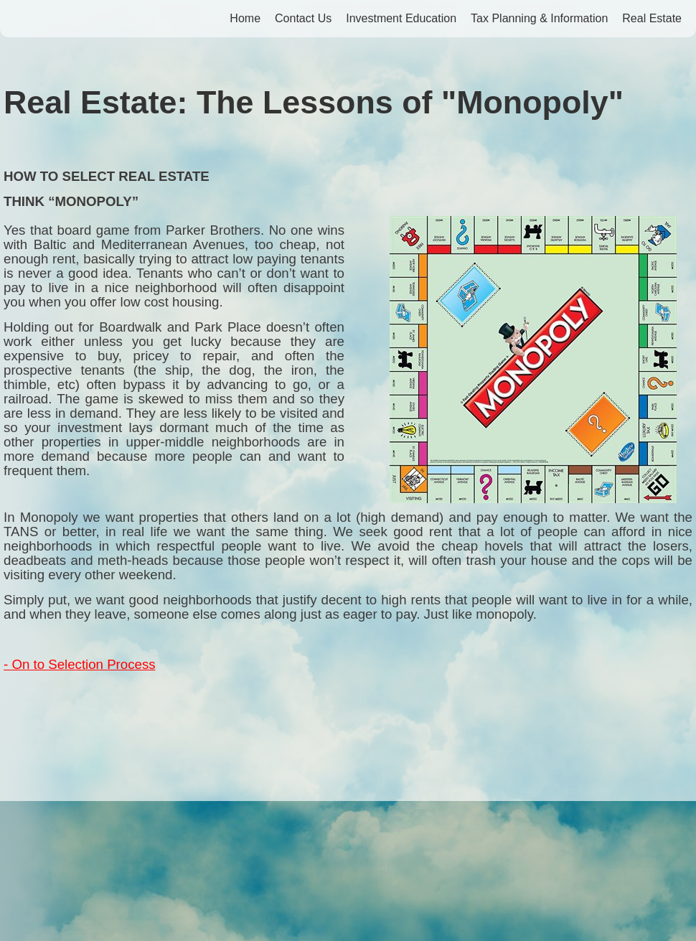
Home (245, 18)
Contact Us (303, 18)
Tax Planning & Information (539, 18)
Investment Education (401, 18)
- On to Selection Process (80, 664)
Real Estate (652, 18)
